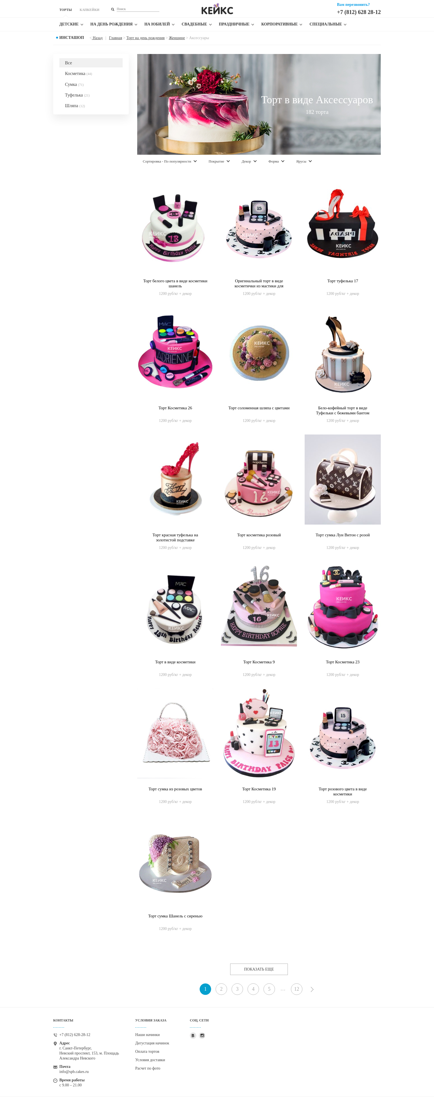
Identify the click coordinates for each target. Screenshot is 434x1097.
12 (296, 989)
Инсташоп (71, 38)
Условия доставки (150, 1060)
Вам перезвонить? (353, 5)
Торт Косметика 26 (175, 408)
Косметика (78, 73)
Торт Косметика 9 (259, 662)
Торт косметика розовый (259, 535)
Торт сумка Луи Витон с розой (343, 535)
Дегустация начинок (152, 1043)
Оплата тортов (147, 1051)
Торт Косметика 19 (259, 789)
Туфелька (77, 95)
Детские (69, 24)
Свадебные (194, 24)
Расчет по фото (147, 1068)
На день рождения (111, 24)
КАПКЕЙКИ (89, 10)
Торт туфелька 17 (342, 281)
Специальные (325, 24)
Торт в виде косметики (175, 662)
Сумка (74, 84)
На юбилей (157, 24)
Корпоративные (279, 24)
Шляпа (75, 105)
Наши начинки (147, 1035)
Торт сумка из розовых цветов (175, 789)
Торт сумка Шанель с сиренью (175, 916)
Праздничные (234, 24)
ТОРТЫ (65, 10)
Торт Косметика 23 (343, 662)
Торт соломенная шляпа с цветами (259, 408)
